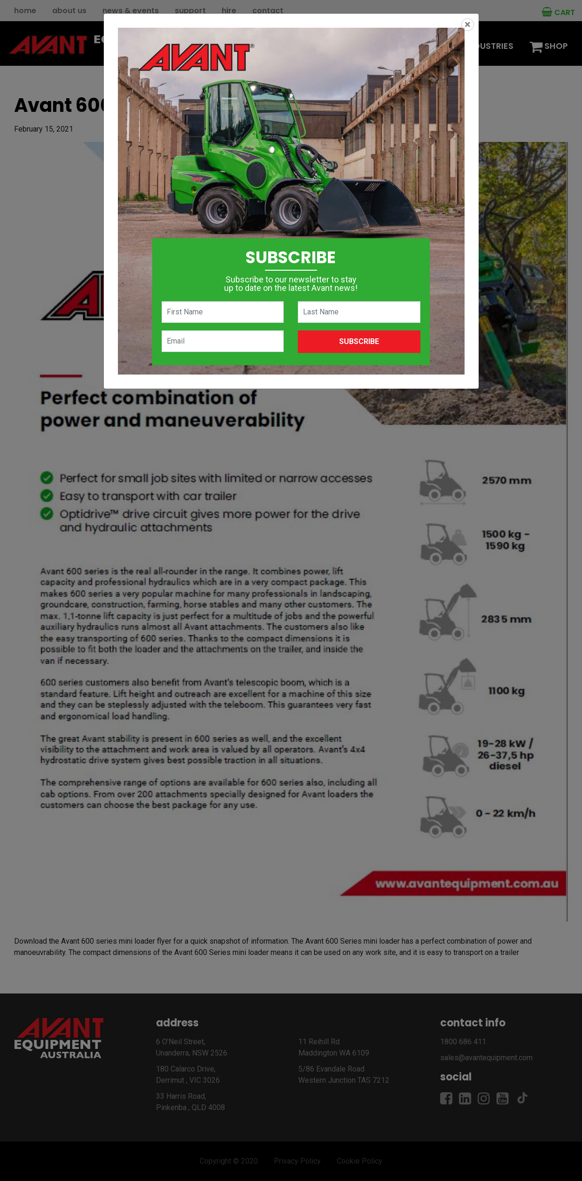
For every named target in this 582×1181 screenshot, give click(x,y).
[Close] (467, 24)
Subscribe (359, 341)
